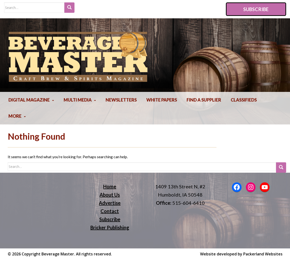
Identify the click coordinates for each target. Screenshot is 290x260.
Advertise (110, 203)
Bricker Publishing (109, 227)
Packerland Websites (263, 254)
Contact (110, 211)
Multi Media (78, 100)
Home (109, 186)
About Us (110, 195)
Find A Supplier (204, 100)
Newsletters (121, 100)
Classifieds (244, 100)
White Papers (161, 100)
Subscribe (256, 9)
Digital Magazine (29, 100)
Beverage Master (57, 254)
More (14, 116)
